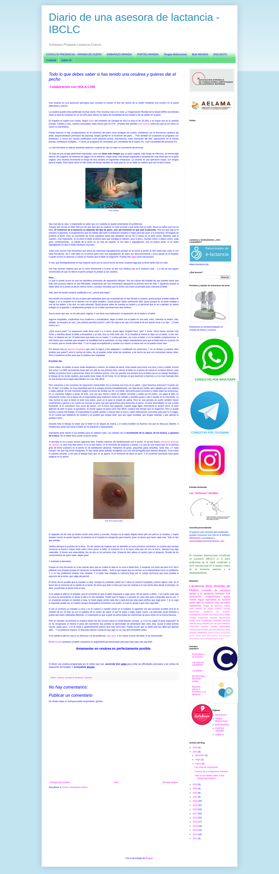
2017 (195, 813)
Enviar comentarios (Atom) (75, 787)
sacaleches (202, 633)
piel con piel (215, 623)
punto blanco (194, 639)
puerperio (226, 635)
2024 (195, 784)
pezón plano (206, 635)
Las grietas (197, 670)
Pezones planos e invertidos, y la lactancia (199, 691)
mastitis (227, 606)
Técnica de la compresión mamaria (211, 771)
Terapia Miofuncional (175, 54)
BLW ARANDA (200, 54)
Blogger (149, 858)
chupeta (192, 618)
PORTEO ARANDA (148, 54)
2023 (195, 788)
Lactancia (88, 677)
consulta (58, 642)
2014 (195, 826)
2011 (195, 838)
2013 (195, 830)
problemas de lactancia (216, 612)
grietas (227, 596)
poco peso (225, 629)
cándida (213, 626)
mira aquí (111, 636)
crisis (216, 602)
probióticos (225, 623)
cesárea (60, 677)
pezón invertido (195, 635)
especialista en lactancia (217, 599)
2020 (195, 801)
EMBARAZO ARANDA (119, 54)
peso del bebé (215, 629)
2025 (195, 752)
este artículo (144, 124)
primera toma (217, 635)
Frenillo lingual (196, 599)
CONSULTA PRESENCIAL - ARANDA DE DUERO (73, 54)
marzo (198, 763)
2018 (195, 809)
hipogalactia (206, 620)
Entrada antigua (170, 782)
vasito (221, 639)
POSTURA (194, 626)
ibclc (209, 586)
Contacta (51, 60)
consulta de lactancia (74, 677)
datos (91, 121)
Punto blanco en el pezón (198, 655)
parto (191, 609)
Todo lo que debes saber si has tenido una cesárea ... (209, 776)
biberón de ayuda (204, 609)
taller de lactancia (205, 602)
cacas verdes (224, 615)
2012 (195, 834)
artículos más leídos (209, 615)
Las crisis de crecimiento (198, 663)
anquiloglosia (195, 615)
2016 (195, 817)
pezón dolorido (202, 623)
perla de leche (202, 629)
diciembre (200, 755)
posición (192, 633)
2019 (195, 805)
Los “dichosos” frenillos (203, 493)
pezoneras (225, 602)
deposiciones (224, 618)
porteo (192, 602)
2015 (195, 822)
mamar (192, 629)
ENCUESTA (220, 54)
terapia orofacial (212, 639)
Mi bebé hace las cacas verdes (198, 679)
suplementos (195, 606)
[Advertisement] (209, 180)
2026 (195, 747)
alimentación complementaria (204, 596)
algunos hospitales (76, 349)
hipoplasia (217, 620)
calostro (204, 626)
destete (210, 633)
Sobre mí (66, 60)
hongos (217, 633)
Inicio (116, 782)
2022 (195, 793)
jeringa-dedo (225, 633)
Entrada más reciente (60, 782)
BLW (228, 593)
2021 (195, 797)
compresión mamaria (207, 618)
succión (203, 639)
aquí (133, 257)
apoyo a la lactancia (201, 593)
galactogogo (225, 626)
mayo (198, 759)
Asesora (220, 593)
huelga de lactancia (212, 606)
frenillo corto (194, 620)
